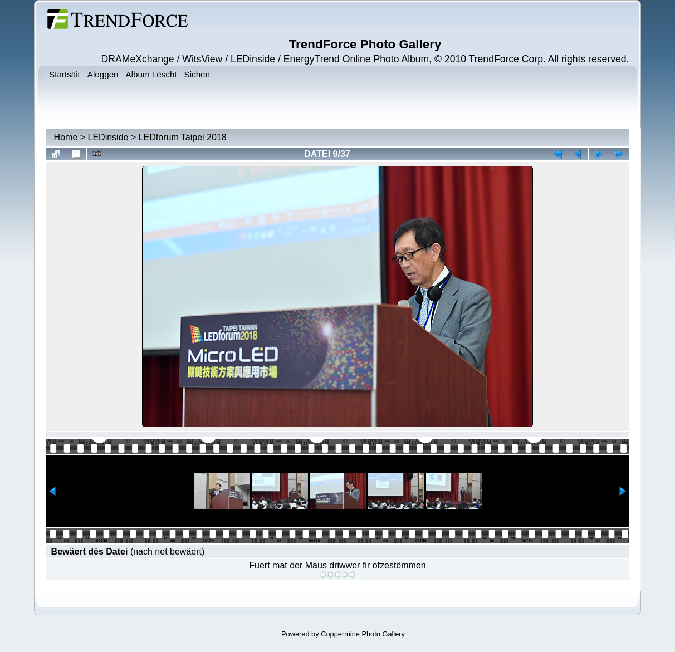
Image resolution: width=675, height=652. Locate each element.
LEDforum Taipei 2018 (183, 137)
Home (66, 137)
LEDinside (108, 137)
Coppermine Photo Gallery (363, 634)
